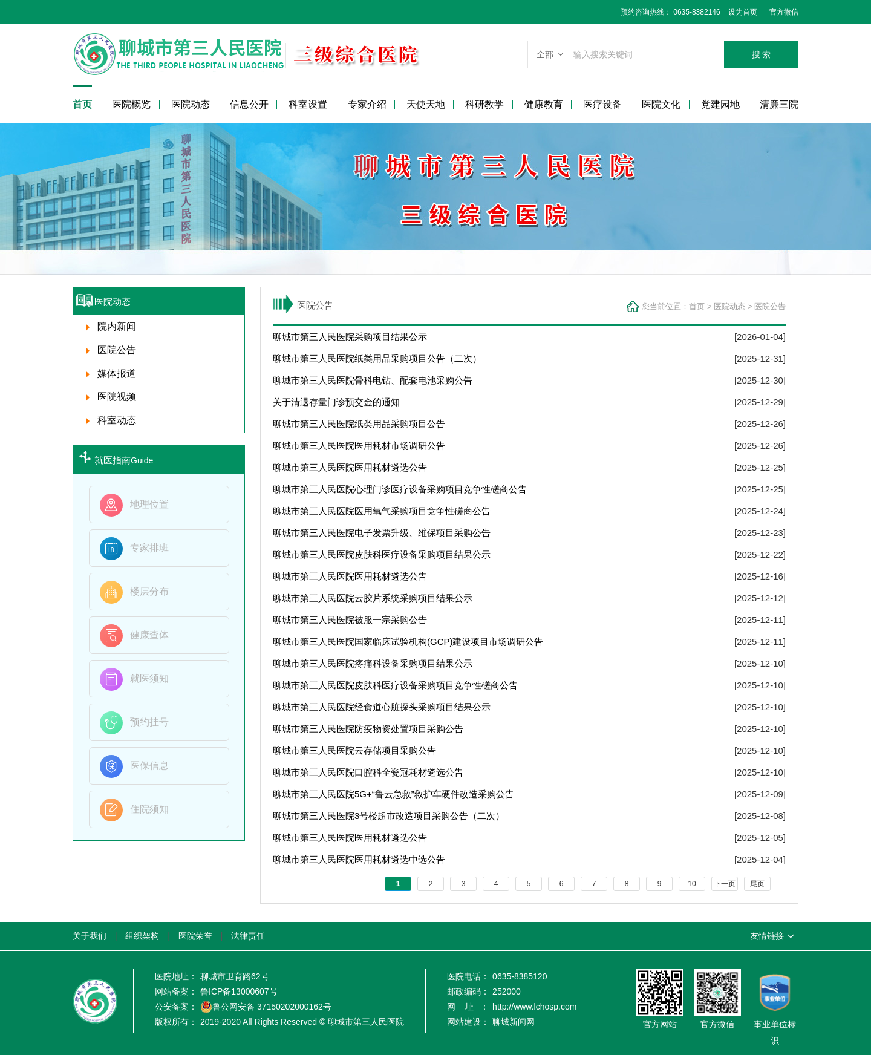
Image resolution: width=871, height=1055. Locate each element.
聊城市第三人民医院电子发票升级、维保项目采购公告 (382, 533)
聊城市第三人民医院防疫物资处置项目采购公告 (368, 728)
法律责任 (248, 936)
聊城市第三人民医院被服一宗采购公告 (350, 620)
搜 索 (761, 54)
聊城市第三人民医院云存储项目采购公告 (354, 750)
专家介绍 (367, 104)
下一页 (725, 884)
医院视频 (116, 396)
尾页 (757, 884)
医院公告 (770, 306)
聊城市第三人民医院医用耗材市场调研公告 (359, 445)
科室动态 (116, 420)
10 (692, 884)
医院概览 (131, 104)
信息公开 (249, 104)
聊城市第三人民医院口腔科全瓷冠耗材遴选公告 (368, 772)
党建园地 (720, 104)
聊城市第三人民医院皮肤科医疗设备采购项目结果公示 (382, 554)
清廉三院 (779, 104)
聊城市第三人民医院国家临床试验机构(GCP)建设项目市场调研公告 (408, 641)
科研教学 (484, 104)
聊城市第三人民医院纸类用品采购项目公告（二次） (377, 358)
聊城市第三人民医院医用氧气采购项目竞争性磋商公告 (382, 511)
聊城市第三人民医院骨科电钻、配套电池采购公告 (372, 380)
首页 (82, 104)
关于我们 (89, 936)
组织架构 (142, 936)
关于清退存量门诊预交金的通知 (336, 402)
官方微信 (783, 12)
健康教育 (543, 104)
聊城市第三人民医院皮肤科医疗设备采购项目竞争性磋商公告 (395, 685)
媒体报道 (116, 373)
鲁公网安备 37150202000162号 (265, 1007)
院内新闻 (116, 326)
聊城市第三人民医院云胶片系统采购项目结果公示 (372, 598)
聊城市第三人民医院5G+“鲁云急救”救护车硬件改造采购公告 (393, 794)
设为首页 (738, 12)
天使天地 (425, 104)
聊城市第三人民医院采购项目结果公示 (350, 337)
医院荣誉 (195, 936)
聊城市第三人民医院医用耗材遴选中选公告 (359, 859)
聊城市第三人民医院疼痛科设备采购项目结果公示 (372, 663)
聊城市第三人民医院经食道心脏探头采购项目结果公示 (382, 707)
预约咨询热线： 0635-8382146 (670, 12)
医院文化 (661, 104)
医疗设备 (602, 104)
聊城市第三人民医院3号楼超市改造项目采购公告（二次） (388, 816)
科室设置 (308, 104)
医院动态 (190, 104)
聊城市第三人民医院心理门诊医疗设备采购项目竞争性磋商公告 (400, 489)
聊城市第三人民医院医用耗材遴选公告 (350, 467)
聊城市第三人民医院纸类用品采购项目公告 (359, 424)
